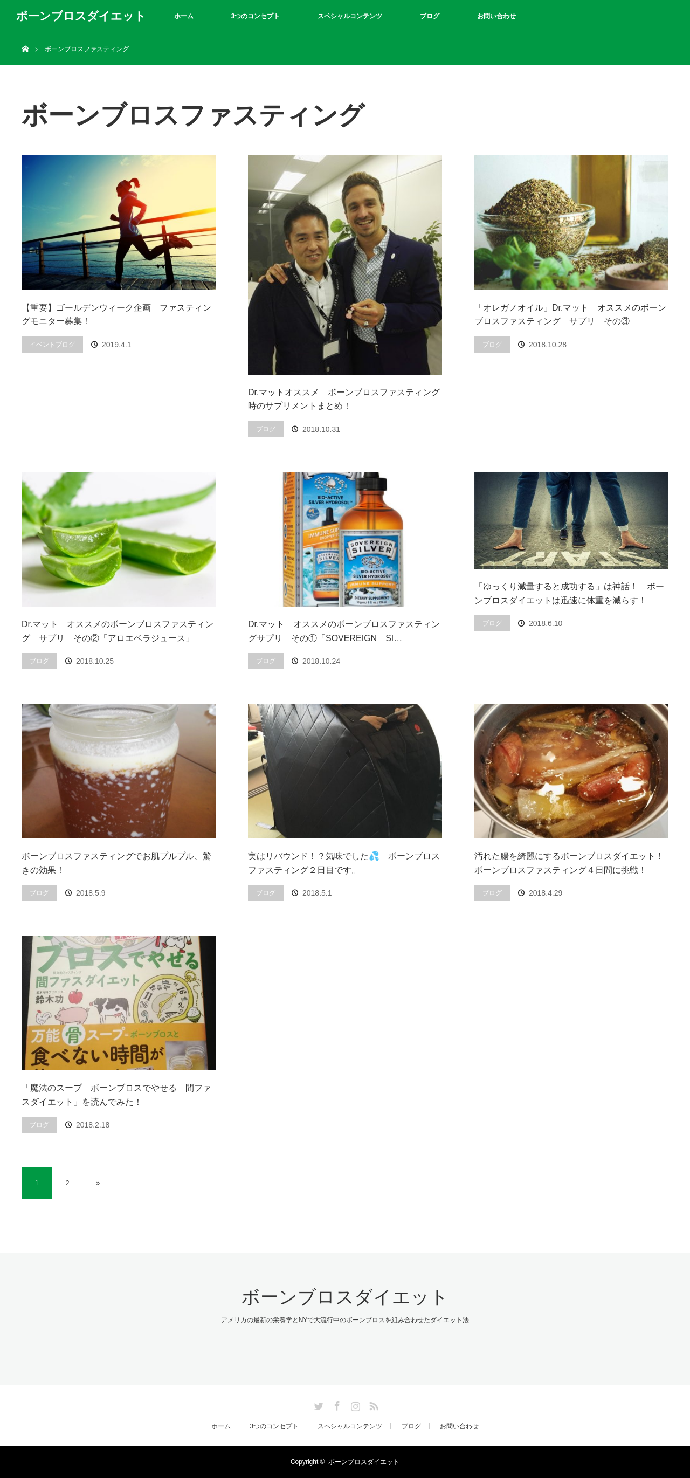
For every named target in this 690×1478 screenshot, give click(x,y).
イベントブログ (52, 344)
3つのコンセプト (255, 16)
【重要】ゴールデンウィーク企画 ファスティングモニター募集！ (116, 314)
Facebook (336, 1404)
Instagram (354, 1404)
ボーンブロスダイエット (81, 16)
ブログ (429, 16)
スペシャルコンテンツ (350, 16)
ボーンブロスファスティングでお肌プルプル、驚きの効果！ (116, 863)
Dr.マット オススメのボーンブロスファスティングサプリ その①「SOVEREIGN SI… (344, 631)
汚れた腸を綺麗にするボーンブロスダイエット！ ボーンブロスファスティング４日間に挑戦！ (569, 863)
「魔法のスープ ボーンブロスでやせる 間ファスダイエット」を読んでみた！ (116, 1094)
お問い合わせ (496, 16)
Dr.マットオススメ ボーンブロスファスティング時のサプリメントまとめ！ (344, 399)
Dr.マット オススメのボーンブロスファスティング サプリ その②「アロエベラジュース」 (117, 631)
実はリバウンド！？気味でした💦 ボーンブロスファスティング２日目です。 (344, 863)
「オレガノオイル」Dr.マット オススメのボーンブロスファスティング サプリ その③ (570, 314)
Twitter (317, 1404)
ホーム (184, 16)
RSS (372, 1404)
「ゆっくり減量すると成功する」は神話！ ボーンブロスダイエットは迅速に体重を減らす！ (569, 593)
